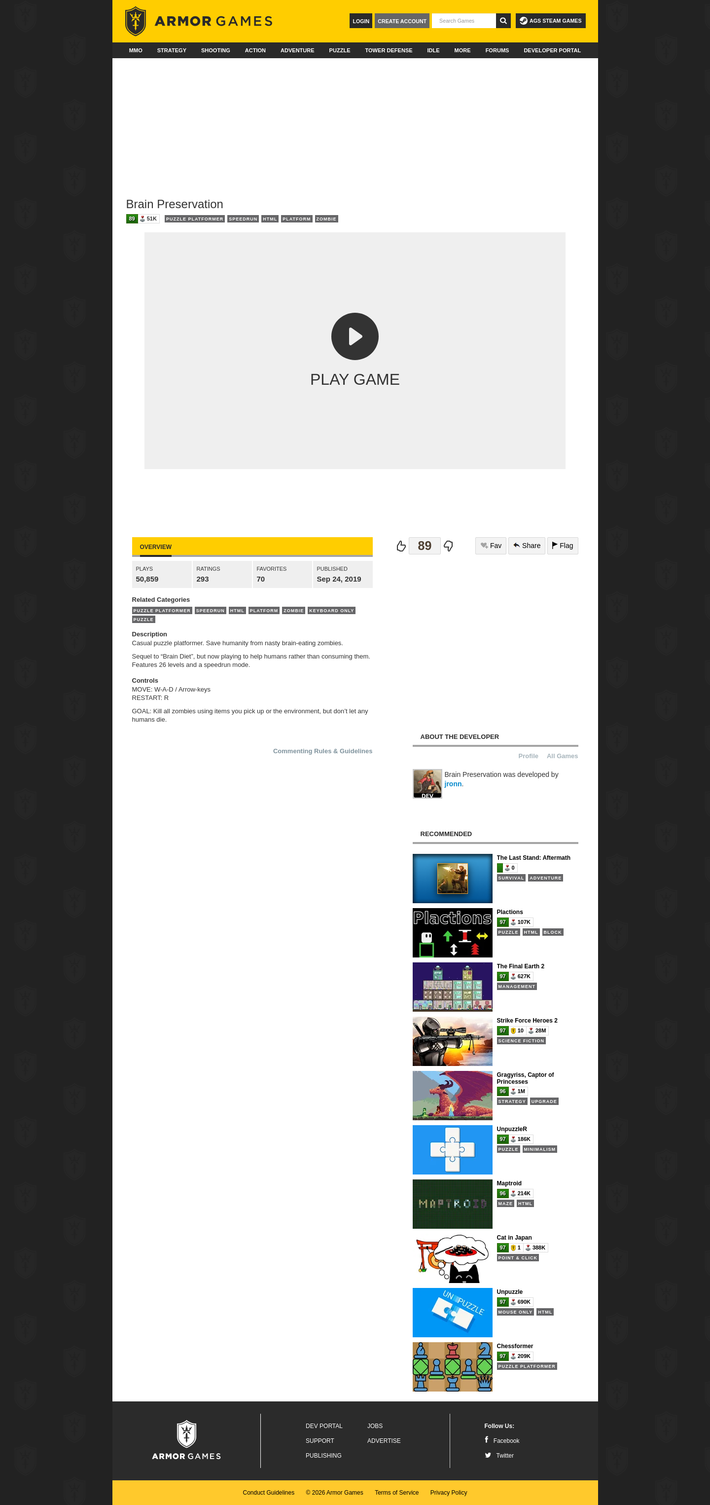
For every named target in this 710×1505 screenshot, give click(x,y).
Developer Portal (552, 50)
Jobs (375, 1426)
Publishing (324, 1455)
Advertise (384, 1440)
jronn (453, 784)
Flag (562, 546)
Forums (497, 50)
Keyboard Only (331, 610)
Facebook (502, 1440)
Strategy (171, 50)
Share (526, 546)
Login (361, 21)
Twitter (499, 1455)
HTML (270, 219)
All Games (562, 756)
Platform (297, 219)
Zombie (327, 219)
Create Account (402, 21)
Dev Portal (324, 1426)
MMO (135, 50)
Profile (528, 756)
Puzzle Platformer (194, 219)
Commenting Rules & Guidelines (323, 751)
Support (320, 1440)
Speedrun (243, 219)
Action (255, 50)
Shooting (215, 50)
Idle (433, 50)
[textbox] (464, 20)
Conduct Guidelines (268, 1492)
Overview (156, 547)
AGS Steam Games (550, 21)
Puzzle (340, 50)
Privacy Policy (448, 1492)
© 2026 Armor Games (334, 1492)
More (463, 50)
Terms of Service (397, 1492)
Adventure (298, 50)
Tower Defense (388, 50)
